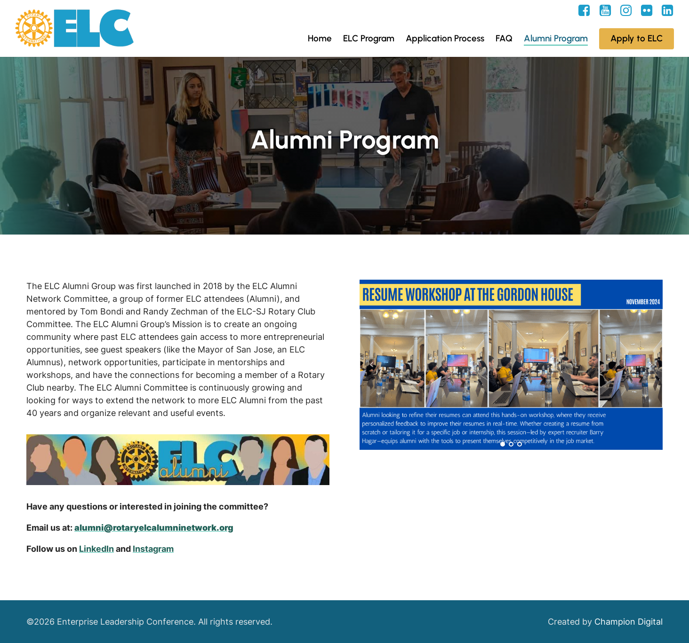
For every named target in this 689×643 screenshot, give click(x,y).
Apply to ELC (636, 38)
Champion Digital (628, 622)
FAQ (504, 38)
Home (320, 38)
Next (650, 364)
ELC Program (368, 38)
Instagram (153, 549)
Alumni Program (556, 38)
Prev (371, 364)
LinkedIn (96, 549)
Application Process (445, 38)
